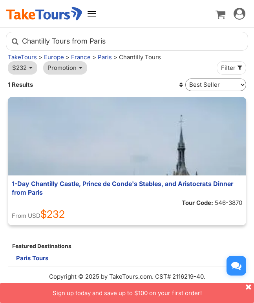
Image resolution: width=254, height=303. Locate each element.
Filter (232, 67)
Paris (105, 57)
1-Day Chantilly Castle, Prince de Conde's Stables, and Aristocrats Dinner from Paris (122, 188)
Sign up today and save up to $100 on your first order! (153, 290)
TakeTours (22, 57)
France (81, 57)
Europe (54, 57)
